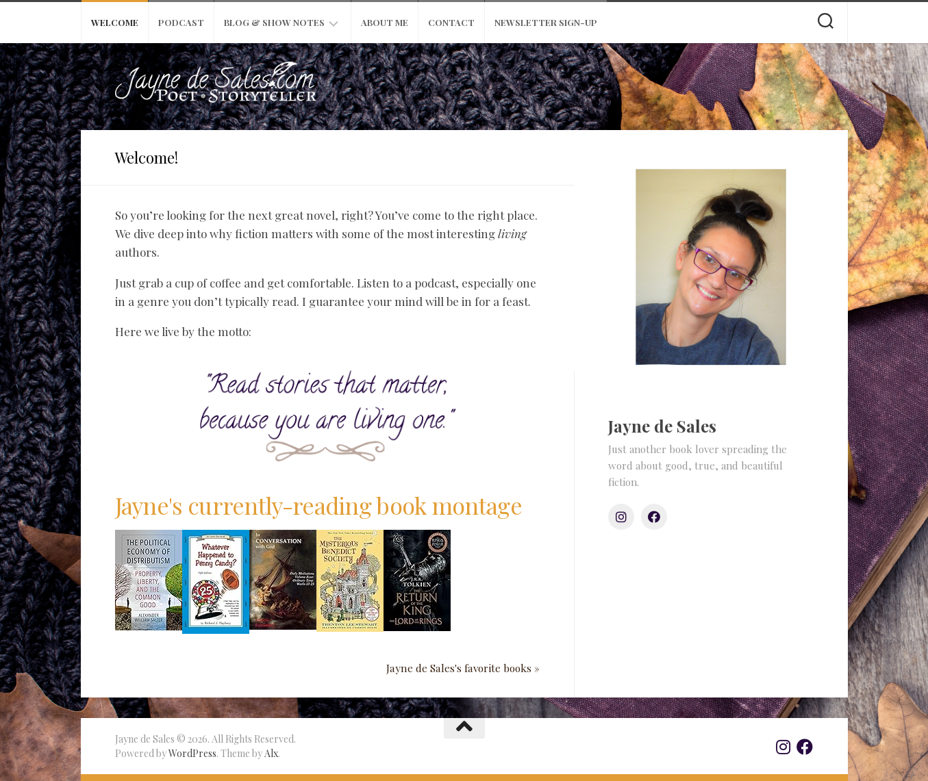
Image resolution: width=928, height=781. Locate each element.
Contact (451, 22)
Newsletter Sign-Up (545, 22)
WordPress (192, 753)
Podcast (181, 22)
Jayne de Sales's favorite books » (463, 668)
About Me (384, 22)
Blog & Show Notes (274, 22)
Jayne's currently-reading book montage (318, 505)
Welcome (114, 22)
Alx (271, 753)
